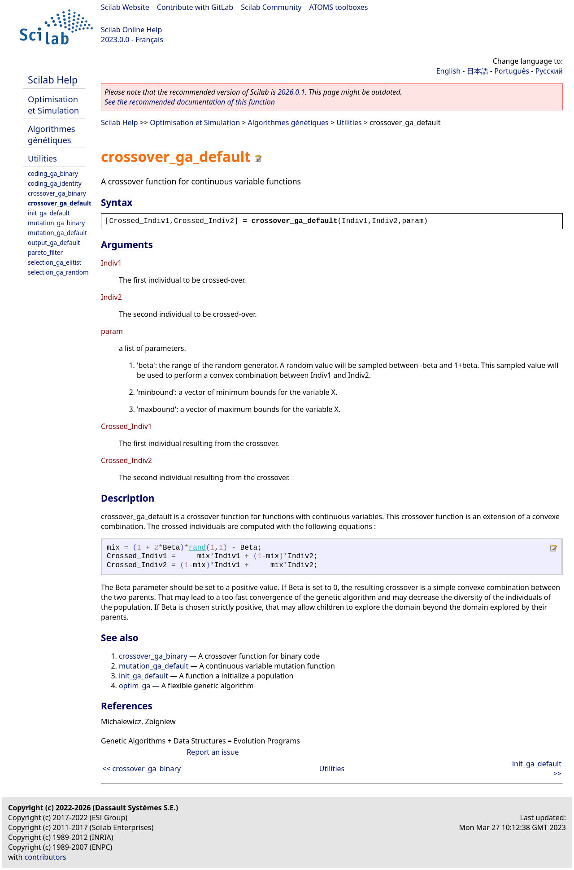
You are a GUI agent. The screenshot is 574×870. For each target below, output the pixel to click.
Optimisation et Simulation (53, 104)
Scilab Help (53, 79)
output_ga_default (54, 242)
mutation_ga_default (57, 232)
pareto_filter (45, 252)
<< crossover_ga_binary (141, 769)
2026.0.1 (291, 92)
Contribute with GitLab (195, 7)
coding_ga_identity (55, 183)
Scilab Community (271, 7)
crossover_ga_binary (57, 193)
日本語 (477, 71)
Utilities (42, 158)
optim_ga (134, 686)
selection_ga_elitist (55, 262)
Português (511, 71)
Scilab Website (125, 7)
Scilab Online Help (131, 30)
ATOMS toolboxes (338, 7)
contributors (45, 857)
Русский (549, 71)
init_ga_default (49, 213)
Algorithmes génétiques (51, 134)
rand (197, 548)
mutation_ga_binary (56, 223)
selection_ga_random (58, 272)
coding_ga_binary (53, 173)
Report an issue (213, 752)
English (448, 71)
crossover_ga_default (59, 203)
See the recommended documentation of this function (189, 102)
